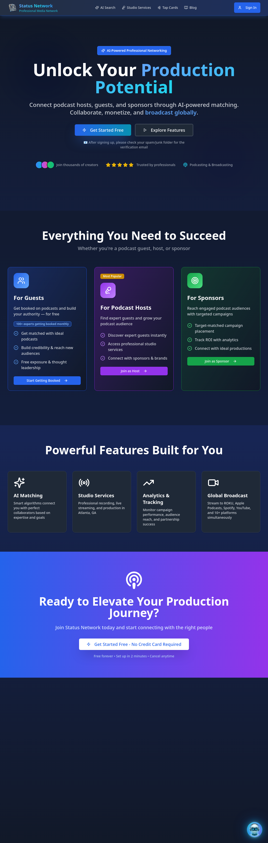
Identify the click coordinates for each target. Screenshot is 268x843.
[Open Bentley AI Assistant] (254, 829)
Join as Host (134, 371)
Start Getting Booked (47, 380)
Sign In (247, 7)
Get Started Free (102, 130)
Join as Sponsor (221, 361)
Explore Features (164, 130)
